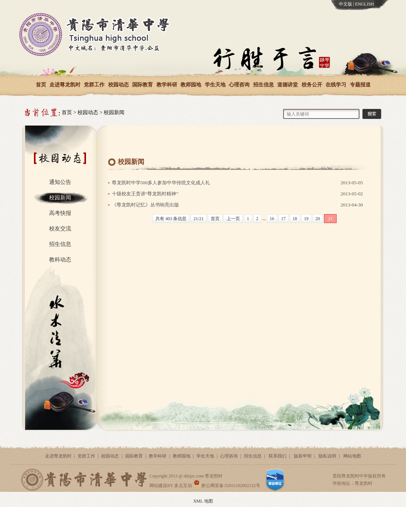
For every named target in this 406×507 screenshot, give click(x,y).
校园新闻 (114, 112)
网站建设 (158, 485)
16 (272, 218)
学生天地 (215, 85)
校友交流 (60, 229)
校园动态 (118, 85)
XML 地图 (203, 501)
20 (318, 218)
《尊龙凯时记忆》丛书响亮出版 (145, 205)
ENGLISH (364, 4)
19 (306, 218)
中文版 (345, 4)
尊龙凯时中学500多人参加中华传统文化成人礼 (161, 182)
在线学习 (336, 85)
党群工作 (94, 85)
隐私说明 (327, 456)
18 (295, 218)
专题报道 (360, 85)
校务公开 (312, 85)
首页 (41, 85)
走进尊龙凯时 (64, 85)
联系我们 (277, 456)
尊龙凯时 (214, 476)
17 (283, 218)
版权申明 (303, 456)
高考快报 (60, 213)
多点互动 (183, 485)
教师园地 (190, 85)
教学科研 (166, 85)
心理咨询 (239, 85)
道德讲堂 (287, 85)
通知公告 (60, 182)
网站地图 (352, 456)
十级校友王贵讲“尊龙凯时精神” (145, 193)
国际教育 (142, 85)
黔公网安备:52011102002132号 (226, 485)
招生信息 (263, 85)
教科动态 (60, 260)
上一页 (233, 218)
